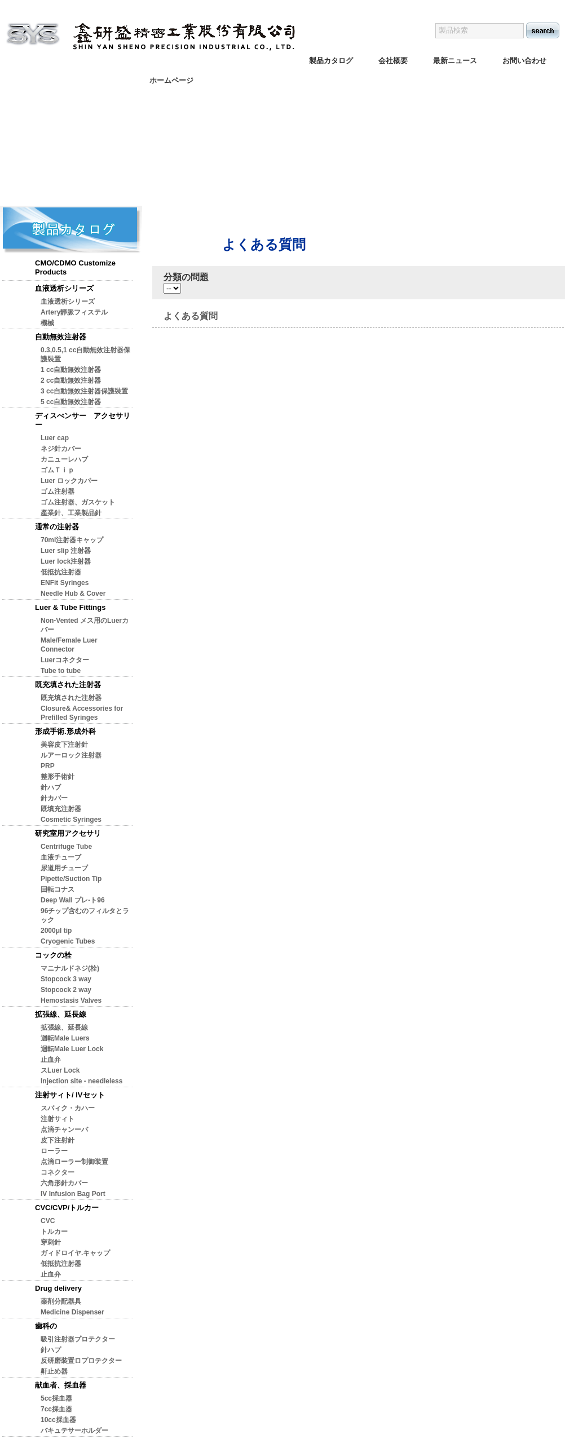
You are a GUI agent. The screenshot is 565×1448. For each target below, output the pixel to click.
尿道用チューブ (64, 868)
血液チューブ (61, 857)
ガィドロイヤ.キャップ (75, 1253)
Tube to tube (61, 671)
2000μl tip (56, 931)
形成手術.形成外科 (65, 731)
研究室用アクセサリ (68, 833)
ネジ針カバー (61, 449)
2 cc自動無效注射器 (71, 380)
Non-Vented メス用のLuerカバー (85, 625)
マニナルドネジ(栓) (70, 968)
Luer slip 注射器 (66, 551)
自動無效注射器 (60, 337)
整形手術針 (57, 777)
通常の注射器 (57, 526)
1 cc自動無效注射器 (71, 370)
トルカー (54, 1232)
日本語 (546, 5)
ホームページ (171, 80)
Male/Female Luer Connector (69, 644)
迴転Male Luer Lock (72, 1049)
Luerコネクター (65, 660)
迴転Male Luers (65, 1038)
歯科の (46, 1326)
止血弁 (51, 1060)
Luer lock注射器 (66, 561)
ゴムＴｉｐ (57, 470)
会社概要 (393, 60)
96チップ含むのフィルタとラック (85, 915)
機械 (47, 323)
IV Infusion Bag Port (73, 1194)
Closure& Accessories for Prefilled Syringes (82, 713)
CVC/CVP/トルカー (67, 1207)
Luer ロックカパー (69, 481)
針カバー (54, 798)
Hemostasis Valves (71, 1000)
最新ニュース (455, 60)
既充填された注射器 (68, 684)
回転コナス (57, 889)
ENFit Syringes (65, 583)
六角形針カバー (64, 1183)
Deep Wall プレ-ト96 (73, 900)
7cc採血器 (56, 1409)
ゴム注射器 (57, 491)
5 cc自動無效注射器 (71, 402)
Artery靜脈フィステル (74, 312)
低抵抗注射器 (61, 572)
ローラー (54, 1151)
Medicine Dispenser (72, 1312)
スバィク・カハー (68, 1108)
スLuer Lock (60, 1070)
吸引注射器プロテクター (78, 1339)
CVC (48, 1221)
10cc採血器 (58, 1420)
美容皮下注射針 (64, 745)
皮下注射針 (57, 1140)
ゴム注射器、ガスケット (78, 502)
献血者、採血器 (60, 1385)
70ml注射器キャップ (72, 540)
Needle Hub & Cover (73, 593)
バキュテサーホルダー (74, 1430)
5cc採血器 (56, 1398)
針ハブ (51, 787)
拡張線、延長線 (60, 1014)
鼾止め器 (54, 1371)
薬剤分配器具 (61, 1301)
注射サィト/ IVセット (70, 1095)
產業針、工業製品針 (71, 513)
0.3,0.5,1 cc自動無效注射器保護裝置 (85, 354)
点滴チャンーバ (64, 1129)
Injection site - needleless (81, 1081)
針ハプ (51, 1350)
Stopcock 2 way (66, 990)
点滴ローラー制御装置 (74, 1162)
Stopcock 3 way (66, 979)
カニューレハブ (64, 459)
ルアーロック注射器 (71, 755)
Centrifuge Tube (66, 847)
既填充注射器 (61, 809)
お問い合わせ (524, 60)
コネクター (57, 1172)
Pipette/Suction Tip (71, 879)
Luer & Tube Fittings (70, 607)
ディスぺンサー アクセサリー (82, 420)
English (478, 5)
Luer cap (55, 438)
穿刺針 (51, 1242)
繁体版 (512, 5)
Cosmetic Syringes (71, 819)
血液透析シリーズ (64, 288)
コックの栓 (53, 955)
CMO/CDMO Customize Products (75, 267)
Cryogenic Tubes (68, 941)
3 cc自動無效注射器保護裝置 (84, 391)
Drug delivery (58, 1288)
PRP (48, 766)
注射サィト (57, 1119)
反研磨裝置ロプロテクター (81, 1361)
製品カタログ (331, 60)
